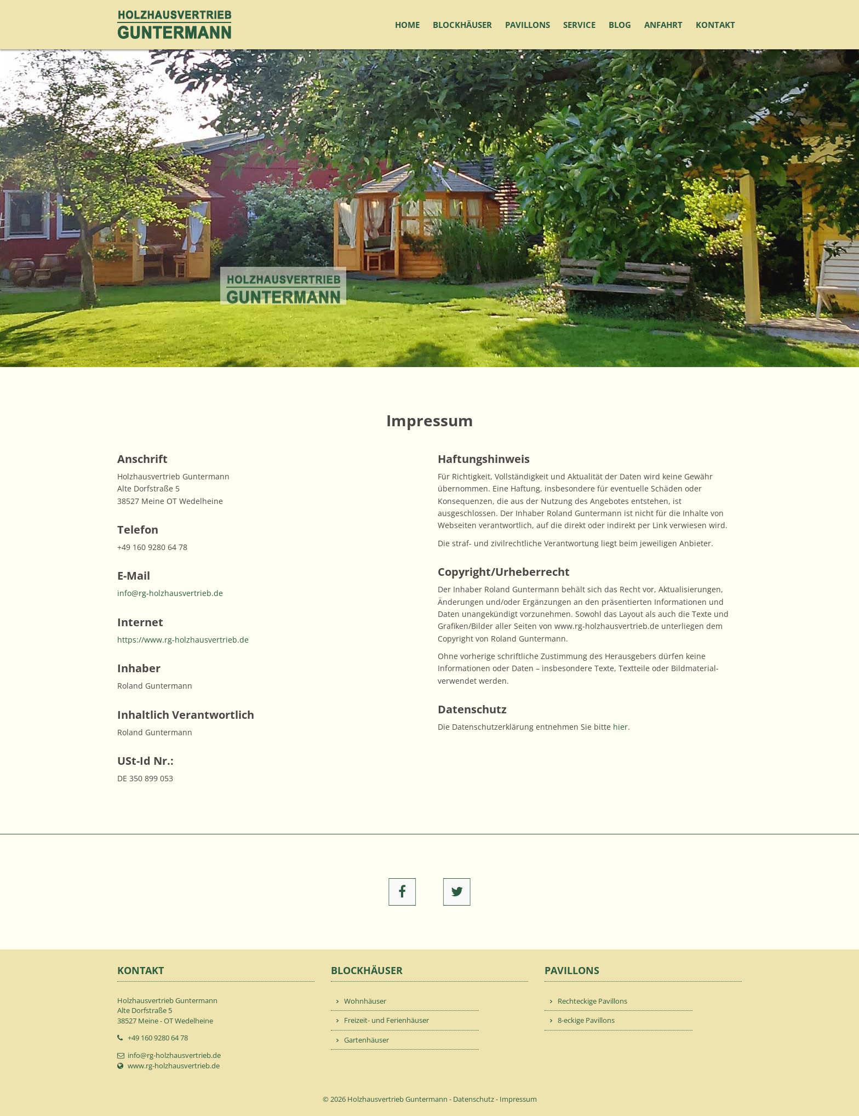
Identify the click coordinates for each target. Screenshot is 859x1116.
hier (620, 727)
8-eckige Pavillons (586, 1020)
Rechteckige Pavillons (592, 1001)
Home (407, 24)
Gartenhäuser (366, 1040)
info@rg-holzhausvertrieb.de (170, 593)
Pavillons (527, 24)
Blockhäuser (462, 24)
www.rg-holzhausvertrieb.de (174, 1066)
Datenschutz (473, 1099)
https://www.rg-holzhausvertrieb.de (183, 639)
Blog (620, 24)
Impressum (518, 1099)
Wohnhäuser (365, 1001)
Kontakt (715, 24)
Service (579, 24)
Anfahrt (663, 24)
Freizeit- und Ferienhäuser (386, 1020)
